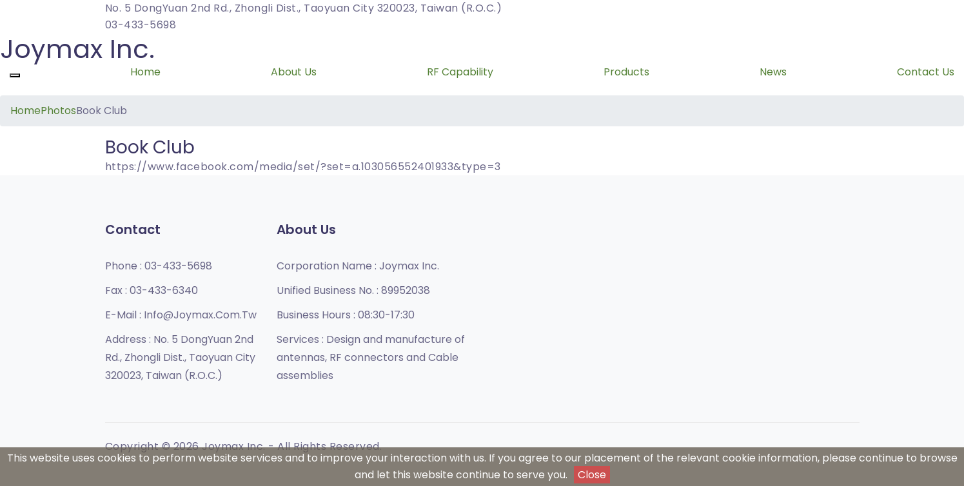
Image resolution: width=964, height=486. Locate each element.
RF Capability (460, 71)
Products (626, 71)
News (773, 71)
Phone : (158, 265)
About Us (294, 71)
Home (145, 71)
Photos (58, 110)
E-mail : (181, 314)
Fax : (151, 290)
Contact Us (925, 71)
